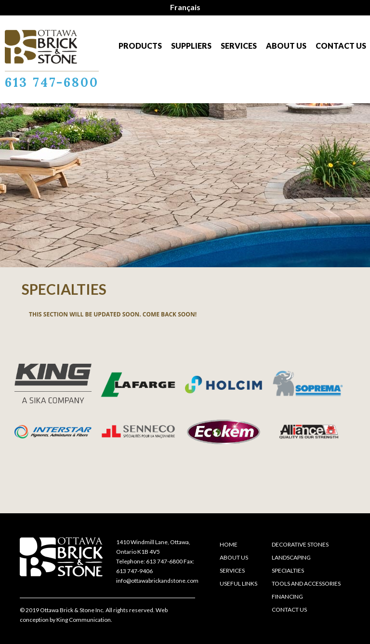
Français (185, 7)
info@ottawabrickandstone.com (157, 580)
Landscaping (291, 557)
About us (286, 45)
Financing (287, 596)
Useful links (238, 583)
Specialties (288, 570)
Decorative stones (300, 544)
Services (239, 45)
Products (140, 45)
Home (229, 544)
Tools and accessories (306, 583)
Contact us (341, 45)
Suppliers (191, 45)
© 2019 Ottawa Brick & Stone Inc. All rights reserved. (87, 610)
